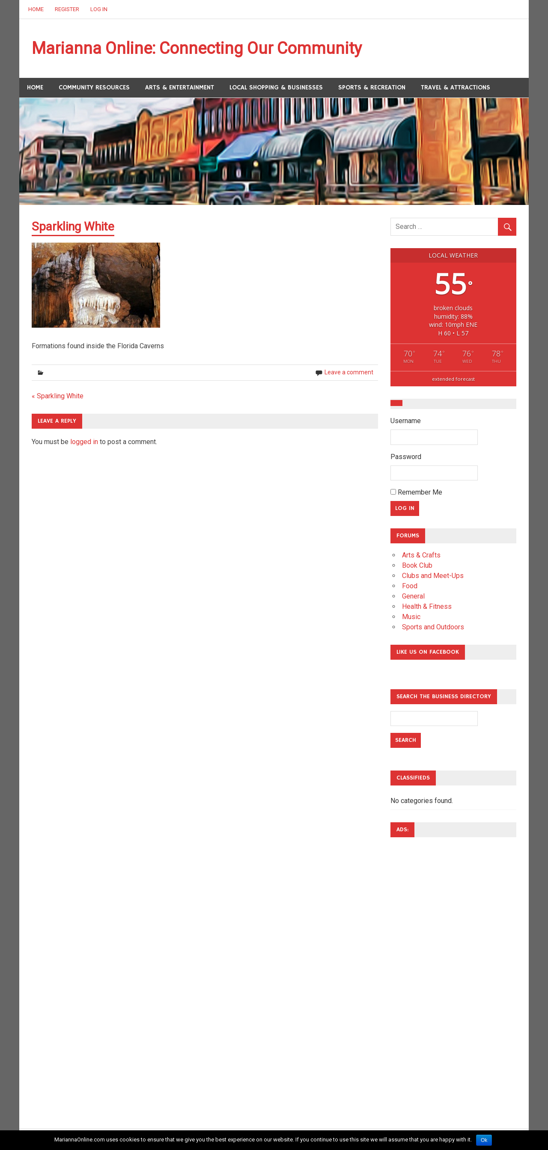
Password (405, 457)
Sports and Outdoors (433, 627)
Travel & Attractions (455, 87)
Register (67, 9)
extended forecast (453, 379)
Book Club (417, 565)
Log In (98, 9)
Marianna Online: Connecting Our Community (197, 48)
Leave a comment (349, 372)
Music (411, 617)
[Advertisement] (424, 972)
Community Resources (94, 87)
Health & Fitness (427, 606)
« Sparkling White (57, 396)
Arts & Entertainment (179, 87)
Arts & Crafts (421, 555)
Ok (484, 1140)
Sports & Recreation (371, 87)
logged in (84, 442)
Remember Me (416, 492)
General (413, 596)
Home (36, 9)
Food (409, 586)
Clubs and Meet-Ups (433, 576)
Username (405, 421)
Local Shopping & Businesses (276, 87)
